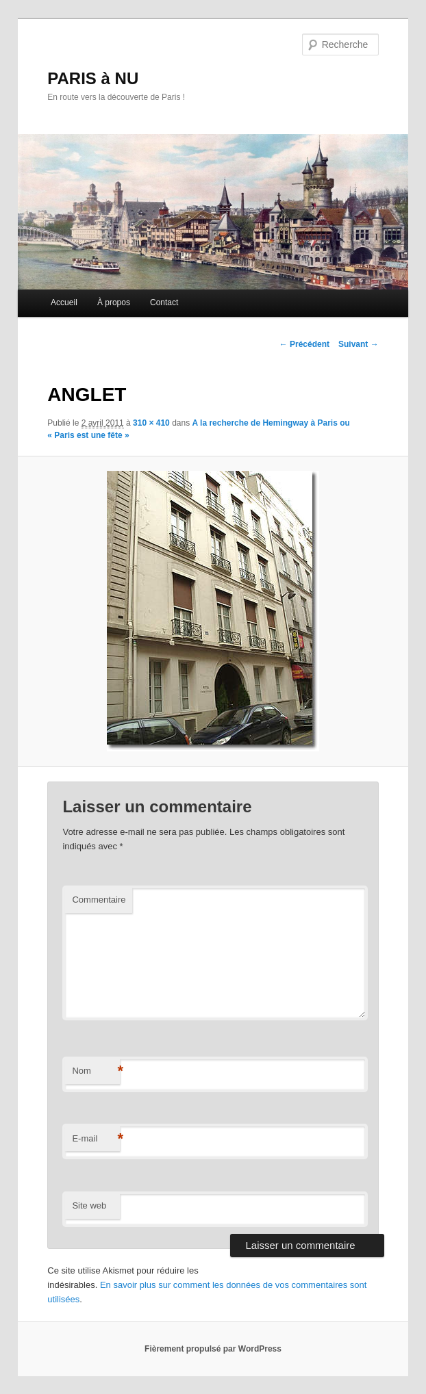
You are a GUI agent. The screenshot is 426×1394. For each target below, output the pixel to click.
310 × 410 (151, 423)
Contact (164, 302)
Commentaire (98, 899)
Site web (89, 1205)
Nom (96, 1071)
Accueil (64, 302)
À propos (113, 302)
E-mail (96, 1139)
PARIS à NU (92, 78)
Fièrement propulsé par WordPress (213, 1349)
